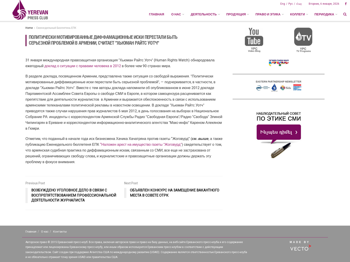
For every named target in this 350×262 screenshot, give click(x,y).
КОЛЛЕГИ (297, 14)
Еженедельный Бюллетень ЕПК (56, 27)
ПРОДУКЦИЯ (236, 14)
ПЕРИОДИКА (324, 14)
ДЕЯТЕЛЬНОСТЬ (204, 14)
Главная (156, 14)
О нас (44, 231)
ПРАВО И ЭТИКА (267, 14)
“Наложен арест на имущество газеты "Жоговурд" (141, 144)
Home (29, 27)
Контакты (60, 231)
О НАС (176, 14)
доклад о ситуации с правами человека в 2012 (83, 66)
